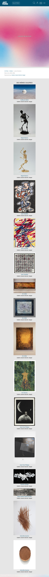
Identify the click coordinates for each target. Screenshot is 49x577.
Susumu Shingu (25, 484)
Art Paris (6, 71)
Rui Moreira (24, 392)
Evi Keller (24, 294)
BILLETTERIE (16, 3)
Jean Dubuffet (24, 213)
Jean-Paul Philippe (24, 427)
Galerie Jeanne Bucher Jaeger (18, 75)
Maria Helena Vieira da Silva (24, 496)
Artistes (11, 71)
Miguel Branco (24, 137)
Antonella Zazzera (24, 536)
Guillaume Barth (24, 100)
